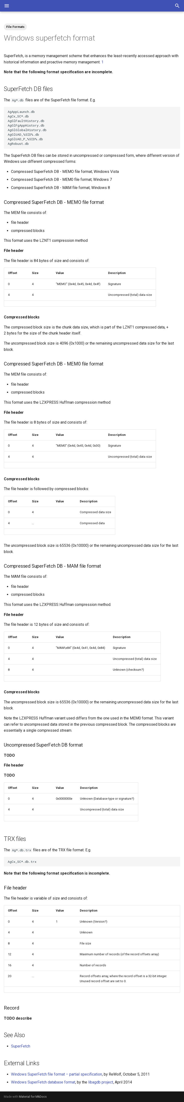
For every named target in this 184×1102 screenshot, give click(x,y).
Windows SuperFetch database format (43, 1082)
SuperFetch (20, 1046)
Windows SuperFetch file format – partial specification (56, 1074)
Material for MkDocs (33, 1096)
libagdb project (100, 1082)
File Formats (15, 27)
